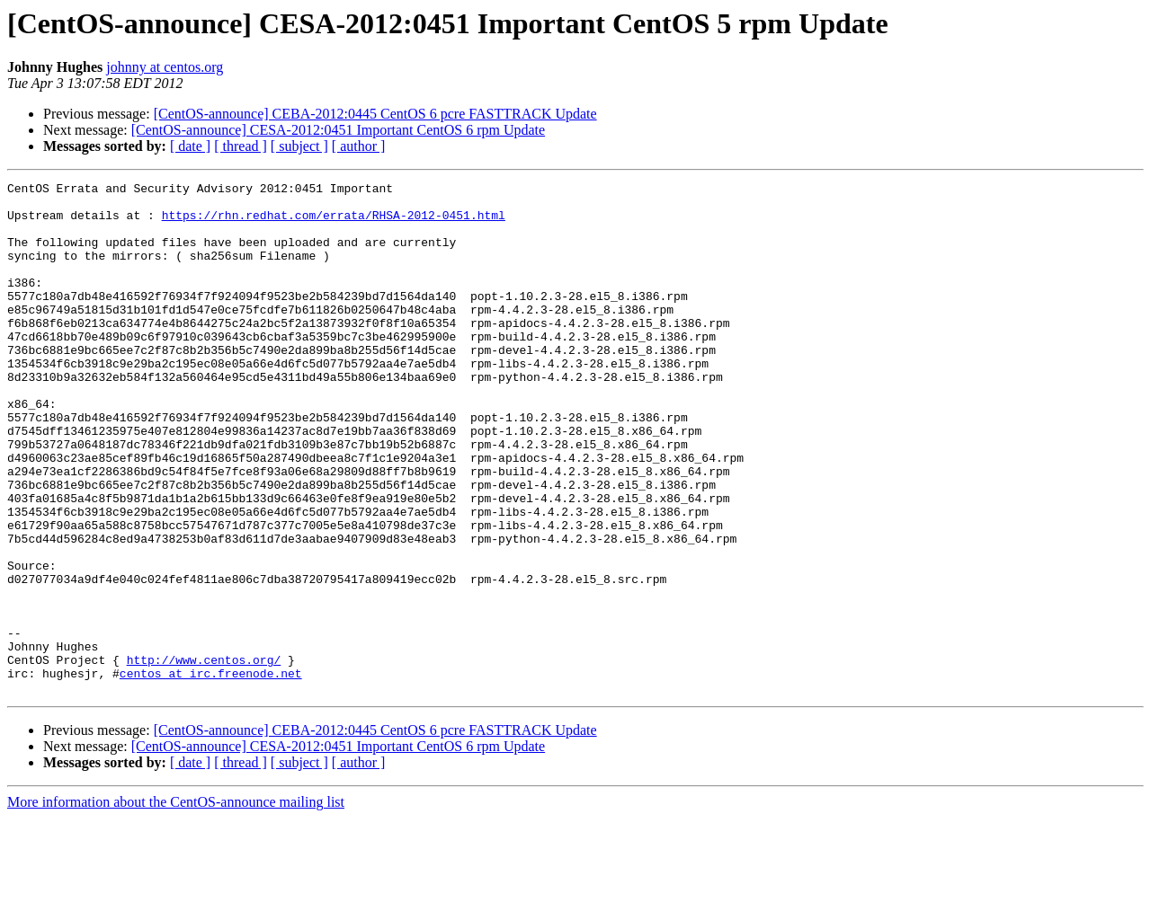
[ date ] (190, 146)
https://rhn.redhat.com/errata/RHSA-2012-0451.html (333, 223)
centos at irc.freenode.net (211, 773)
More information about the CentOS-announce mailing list (175, 904)
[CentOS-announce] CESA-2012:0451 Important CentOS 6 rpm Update (338, 129)
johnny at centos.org (164, 67)
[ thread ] (240, 146)
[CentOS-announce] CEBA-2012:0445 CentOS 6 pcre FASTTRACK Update (375, 113)
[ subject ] (299, 146)
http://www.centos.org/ (204, 756)
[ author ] (359, 146)
